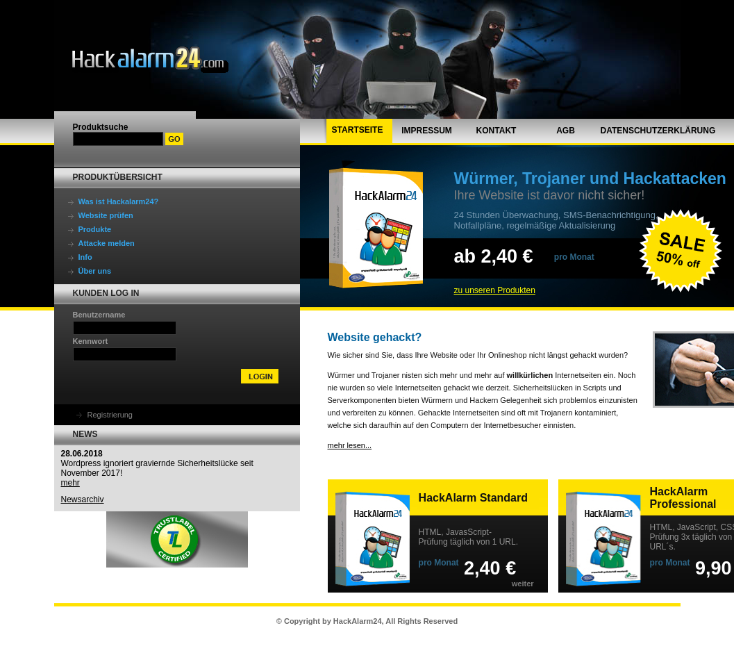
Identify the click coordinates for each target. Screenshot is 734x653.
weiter (523, 583)
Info (85, 257)
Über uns (95, 271)
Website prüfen (105, 215)
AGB (565, 130)
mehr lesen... (350, 445)
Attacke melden (106, 243)
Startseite (357, 130)
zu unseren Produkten (494, 290)
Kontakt (496, 130)
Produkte (95, 229)
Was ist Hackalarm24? (118, 201)
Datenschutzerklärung (658, 130)
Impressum (426, 130)
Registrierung (110, 415)
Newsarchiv (82, 499)
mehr (70, 483)
